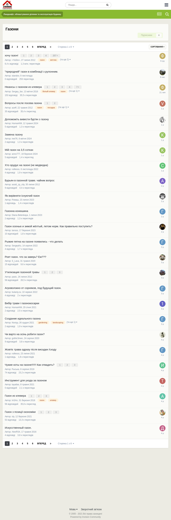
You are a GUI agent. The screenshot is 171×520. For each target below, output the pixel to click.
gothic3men (17, 337)
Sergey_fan (17, 91)
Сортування (157, 47)
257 (55, 55)
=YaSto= (16, 59)
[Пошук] (84, 5)
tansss (15, 229)
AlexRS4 (16, 429)
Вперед (41, 47)
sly (13, 414)
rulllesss (16, 168)
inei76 (15, 138)
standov (15, 75)
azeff (14, 107)
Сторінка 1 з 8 (66, 47)
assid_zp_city (18, 183)
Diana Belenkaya (20, 214)
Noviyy (15, 321)
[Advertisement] (85, 477)
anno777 (16, 153)
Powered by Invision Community (85, 515)
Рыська (15, 368)
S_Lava (15, 260)
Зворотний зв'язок (91, 507)
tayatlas (15, 383)
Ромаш (15, 199)
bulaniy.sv (16, 291)
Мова (73, 507)
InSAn (15, 398)
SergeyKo (16, 245)
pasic (14, 275)
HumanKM (17, 122)
